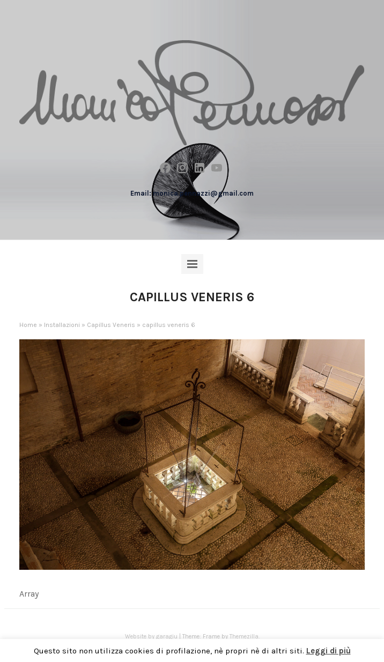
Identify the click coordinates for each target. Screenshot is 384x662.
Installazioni (62, 325)
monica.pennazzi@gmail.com (203, 193)
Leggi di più (328, 651)
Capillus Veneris (111, 325)
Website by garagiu (151, 636)
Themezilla (244, 636)
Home (28, 325)
